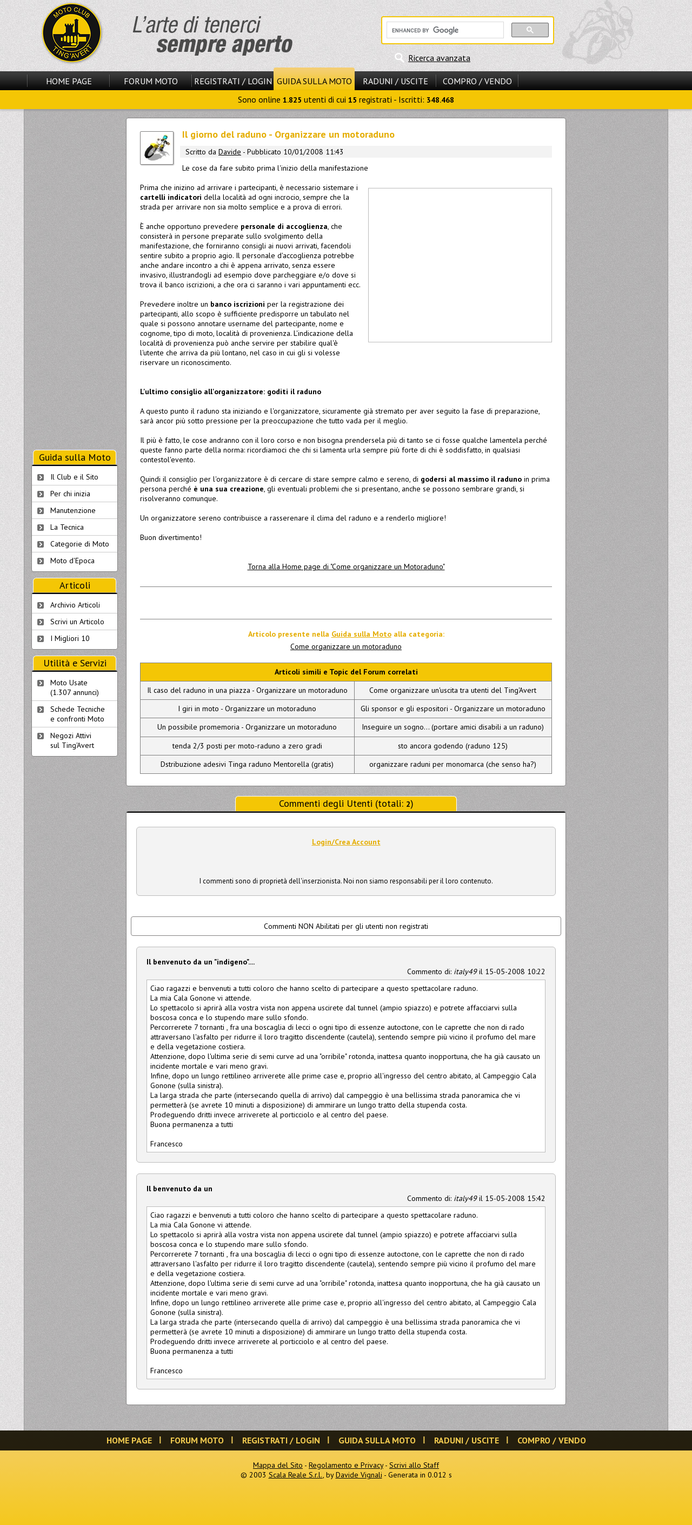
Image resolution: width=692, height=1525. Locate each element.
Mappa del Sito (278, 1465)
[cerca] (444, 30)
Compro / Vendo (477, 81)
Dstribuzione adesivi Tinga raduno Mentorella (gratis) (247, 764)
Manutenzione (73, 510)
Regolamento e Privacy (346, 1465)
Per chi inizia (70, 493)
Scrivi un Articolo (77, 621)
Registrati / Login (233, 81)
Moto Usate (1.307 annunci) (74, 687)
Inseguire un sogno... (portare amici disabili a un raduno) (453, 727)
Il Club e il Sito (74, 477)
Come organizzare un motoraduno (346, 646)
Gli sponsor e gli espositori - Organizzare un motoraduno (453, 708)
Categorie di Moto (79, 544)
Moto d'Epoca (72, 560)
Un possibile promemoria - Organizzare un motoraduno (247, 727)
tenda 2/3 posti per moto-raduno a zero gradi (247, 746)
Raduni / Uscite (395, 81)
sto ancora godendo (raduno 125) (453, 746)
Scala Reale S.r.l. (296, 1475)
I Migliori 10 (70, 638)
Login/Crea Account (346, 842)
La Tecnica (67, 527)
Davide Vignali (359, 1475)
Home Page (69, 81)
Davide (229, 152)
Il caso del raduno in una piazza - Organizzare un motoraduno (247, 690)
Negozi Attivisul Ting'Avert (72, 740)
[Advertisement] (459, 264)
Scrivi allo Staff (414, 1465)
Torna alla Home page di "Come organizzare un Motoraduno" (346, 566)
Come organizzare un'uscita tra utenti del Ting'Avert (452, 690)
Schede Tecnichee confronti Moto (77, 714)
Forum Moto (151, 81)
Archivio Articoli (75, 605)
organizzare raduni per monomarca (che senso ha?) (452, 764)
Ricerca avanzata (439, 57)
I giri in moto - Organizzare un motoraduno (247, 708)
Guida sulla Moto (314, 81)
